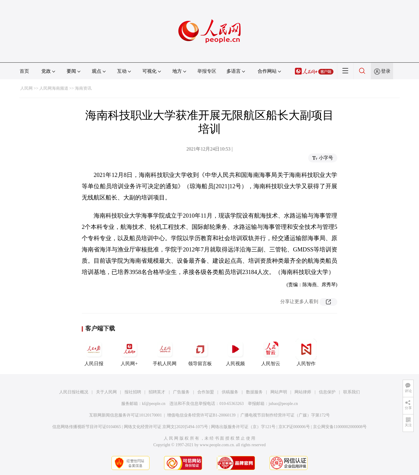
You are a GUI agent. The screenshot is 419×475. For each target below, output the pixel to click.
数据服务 (254, 392)
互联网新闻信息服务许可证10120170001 (125, 415)
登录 (385, 71)
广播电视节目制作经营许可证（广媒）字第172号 (285, 415)
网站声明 (278, 392)
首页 (24, 71)
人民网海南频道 (53, 88)
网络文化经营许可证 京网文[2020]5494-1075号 (166, 427)
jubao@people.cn (283, 403)
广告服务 (181, 392)
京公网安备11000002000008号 (340, 427)
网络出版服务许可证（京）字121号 (243, 427)
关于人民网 (106, 392)
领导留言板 (200, 352)
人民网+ (129, 352)
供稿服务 (230, 392)
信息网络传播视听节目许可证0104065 (86, 427)
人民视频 (235, 352)
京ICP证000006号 (294, 427)
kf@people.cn (154, 403)
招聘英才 (157, 392)
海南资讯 (83, 88)
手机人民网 (165, 352)
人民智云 (270, 352)
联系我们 (351, 392)
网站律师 (302, 392)
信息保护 (327, 392)
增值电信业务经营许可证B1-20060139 (201, 415)
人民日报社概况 (73, 392)
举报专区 (206, 71)
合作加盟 (205, 392)
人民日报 (94, 352)
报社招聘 (133, 392)
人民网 (26, 88)
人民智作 (306, 352)
